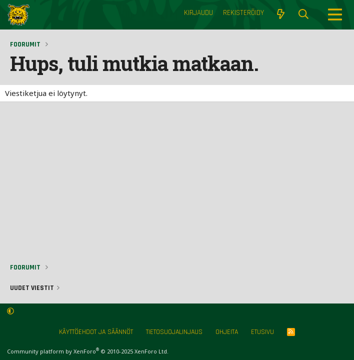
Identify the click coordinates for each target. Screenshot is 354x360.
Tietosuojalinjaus (174, 332)
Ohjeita (227, 332)
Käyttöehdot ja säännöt (96, 332)
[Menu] (335, 14)
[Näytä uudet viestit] (280, 14)
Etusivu (262, 332)
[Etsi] (303, 14)
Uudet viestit (32, 288)
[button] (10, 311)
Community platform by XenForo (87, 351)
